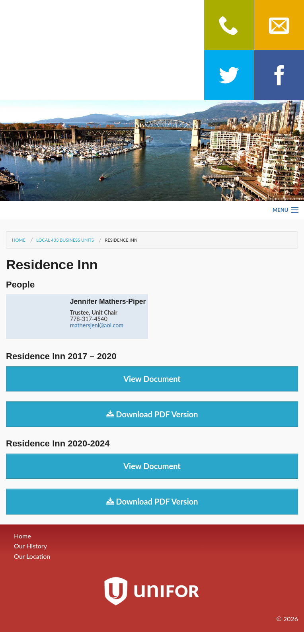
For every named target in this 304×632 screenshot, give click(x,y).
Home (18, 240)
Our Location (32, 556)
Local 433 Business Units (65, 240)
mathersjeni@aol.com (97, 325)
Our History (30, 546)
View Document (152, 379)
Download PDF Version (152, 414)
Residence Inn (121, 240)
